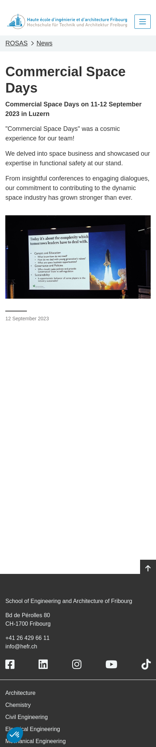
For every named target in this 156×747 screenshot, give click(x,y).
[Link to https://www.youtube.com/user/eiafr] (111, 664)
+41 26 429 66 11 (27, 638)
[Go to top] (148, 568)
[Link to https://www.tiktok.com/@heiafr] (146, 664)
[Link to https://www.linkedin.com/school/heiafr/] (43, 664)
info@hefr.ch (21, 646)
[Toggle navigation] (142, 22)
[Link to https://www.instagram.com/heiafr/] (76, 664)
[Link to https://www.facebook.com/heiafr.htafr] (10, 664)
